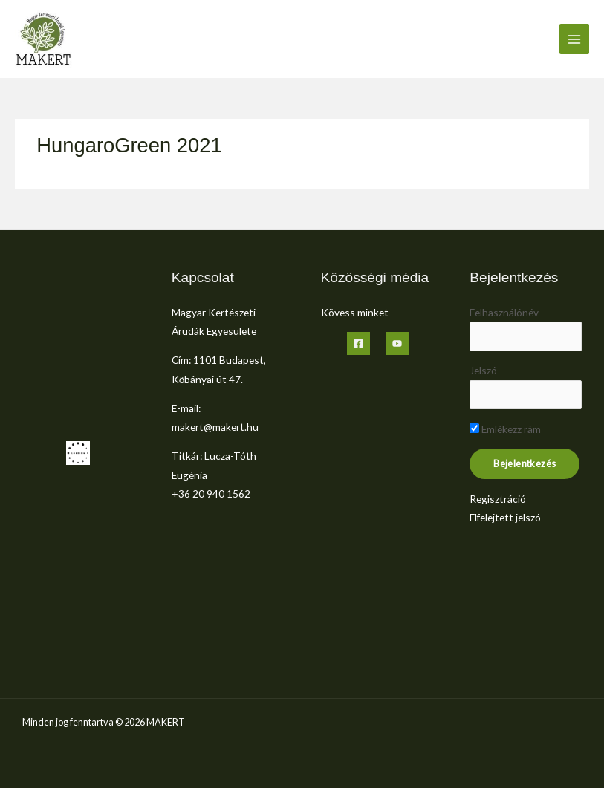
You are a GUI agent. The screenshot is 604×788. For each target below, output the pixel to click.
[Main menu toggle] (574, 39)
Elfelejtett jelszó (505, 517)
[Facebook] (358, 343)
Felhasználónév (504, 312)
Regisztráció (498, 498)
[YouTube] (397, 343)
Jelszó (483, 370)
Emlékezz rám (505, 429)
